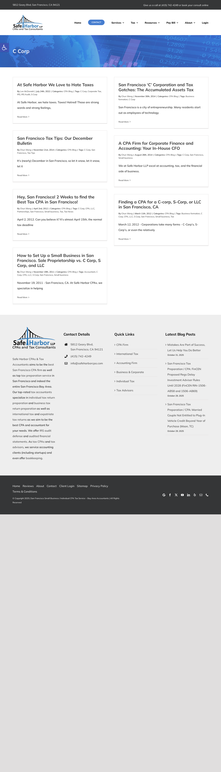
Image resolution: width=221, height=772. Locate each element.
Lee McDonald (27, 91)
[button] (4, 47)
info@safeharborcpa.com (87, 363)
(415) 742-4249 (169, 5)
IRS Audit (25, 94)
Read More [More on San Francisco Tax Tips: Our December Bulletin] (22, 175)
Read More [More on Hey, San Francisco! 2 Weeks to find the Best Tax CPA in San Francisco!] (22, 234)
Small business (125, 158)
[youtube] (182, 495)
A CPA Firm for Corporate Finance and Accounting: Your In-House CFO (155, 146)
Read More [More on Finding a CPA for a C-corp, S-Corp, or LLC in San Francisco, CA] (123, 239)
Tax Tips (31, 153)
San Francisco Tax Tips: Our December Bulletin (55, 141)
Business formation (191, 213)
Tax (61, 211)
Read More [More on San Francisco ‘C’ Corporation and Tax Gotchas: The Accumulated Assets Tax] (123, 121)
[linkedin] (188, 495)
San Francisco (196, 155)
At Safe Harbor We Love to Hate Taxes (55, 84)
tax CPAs (38, 441)
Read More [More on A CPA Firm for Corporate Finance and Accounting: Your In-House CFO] (123, 180)
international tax (23, 414)
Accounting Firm (126, 363)
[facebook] (170, 495)
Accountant (89, 272)
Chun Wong (127, 96)
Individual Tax (125, 381)
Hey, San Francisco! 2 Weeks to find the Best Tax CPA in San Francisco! (55, 199)
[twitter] (176, 495)
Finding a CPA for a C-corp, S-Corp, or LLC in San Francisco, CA (159, 204)
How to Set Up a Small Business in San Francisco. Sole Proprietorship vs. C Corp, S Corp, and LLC (59, 260)
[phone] (207, 495)
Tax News (68, 211)
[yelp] (194, 495)
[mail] (201, 495)
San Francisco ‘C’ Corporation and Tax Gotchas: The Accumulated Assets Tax (156, 87)
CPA (88, 208)
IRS (18, 94)
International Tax (127, 354)
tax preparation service (36, 375)
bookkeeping (34, 458)
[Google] (164, 495)
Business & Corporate (130, 372)
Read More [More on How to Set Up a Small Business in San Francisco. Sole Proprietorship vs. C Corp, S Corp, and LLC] (22, 297)
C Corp (83, 91)
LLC (92, 208)
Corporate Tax (94, 91)
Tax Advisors (124, 390)
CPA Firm (122, 344)
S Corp (34, 94)
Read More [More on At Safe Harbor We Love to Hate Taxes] (22, 116)
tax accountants (41, 392)
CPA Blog (68, 91)
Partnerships (23, 211)
